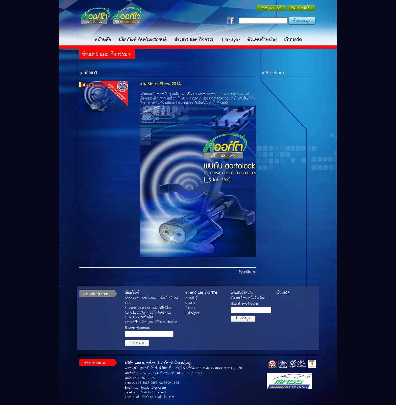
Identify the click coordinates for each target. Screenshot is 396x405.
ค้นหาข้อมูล (137, 343)
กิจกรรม (190, 308)
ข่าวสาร (190, 303)
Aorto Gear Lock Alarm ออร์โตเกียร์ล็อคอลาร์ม (151, 300)
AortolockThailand (153, 392)
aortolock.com (96, 294)
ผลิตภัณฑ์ (132, 292)
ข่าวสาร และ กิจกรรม (194, 40)
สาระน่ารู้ (191, 298)
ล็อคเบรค (170, 397)
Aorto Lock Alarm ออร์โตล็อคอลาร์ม (148, 313)
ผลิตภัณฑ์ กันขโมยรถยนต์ (143, 40)
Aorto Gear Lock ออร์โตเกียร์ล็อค (150, 308)
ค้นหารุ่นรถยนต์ (271, 8)
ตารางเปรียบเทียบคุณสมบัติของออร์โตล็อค (151, 322)
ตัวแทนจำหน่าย (262, 40)
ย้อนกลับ (244, 272)
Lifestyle (231, 40)
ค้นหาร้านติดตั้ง (301, 8)
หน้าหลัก (102, 40)
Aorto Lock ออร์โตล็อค (139, 317)
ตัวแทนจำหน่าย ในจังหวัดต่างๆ (250, 298)
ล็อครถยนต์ (132, 397)
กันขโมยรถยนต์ (151, 397)
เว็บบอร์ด (293, 40)
